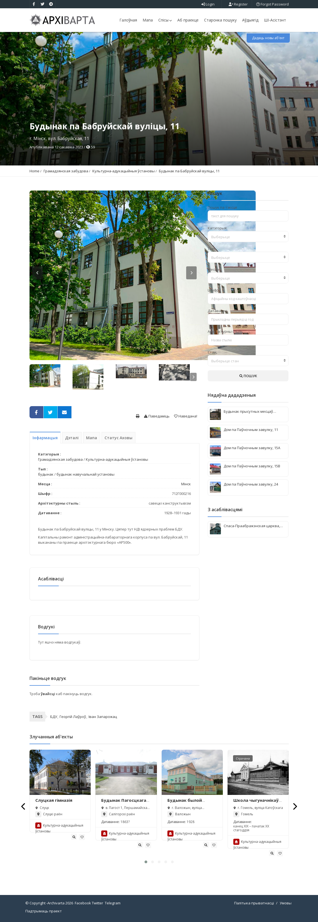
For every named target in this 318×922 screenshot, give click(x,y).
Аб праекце (188, 20)
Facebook (83, 902)
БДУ (53, 716)
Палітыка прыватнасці (254, 902)
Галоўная (128, 20)
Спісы (165, 20)
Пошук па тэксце (222, 207)
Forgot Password (272, 4)
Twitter (97, 902)
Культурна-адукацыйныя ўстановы (123, 170)
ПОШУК (248, 375)
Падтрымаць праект (43, 910)
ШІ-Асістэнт (275, 20)
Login (208, 4)
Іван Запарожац (103, 716)
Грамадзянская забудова (66, 170)
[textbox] (248, 236)
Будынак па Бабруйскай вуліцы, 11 (189, 170)
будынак (46, 474)
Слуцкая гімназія (53, 800)
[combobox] (248, 236)
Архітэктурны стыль (225, 331)
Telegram (113, 902)
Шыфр (213, 290)
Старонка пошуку (220, 20)
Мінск (186, 483)
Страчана (243, 758)
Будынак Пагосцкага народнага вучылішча (125, 802)
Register (238, 4)
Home (34, 170)
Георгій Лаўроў (73, 716)
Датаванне (218, 310)
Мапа (148, 20)
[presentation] (23, 806)
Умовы (286, 902)
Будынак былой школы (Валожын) (187, 802)
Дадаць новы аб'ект (268, 38)
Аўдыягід (250, 20)
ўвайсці (48, 693)
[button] (146, 862)
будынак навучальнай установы (85, 474)
